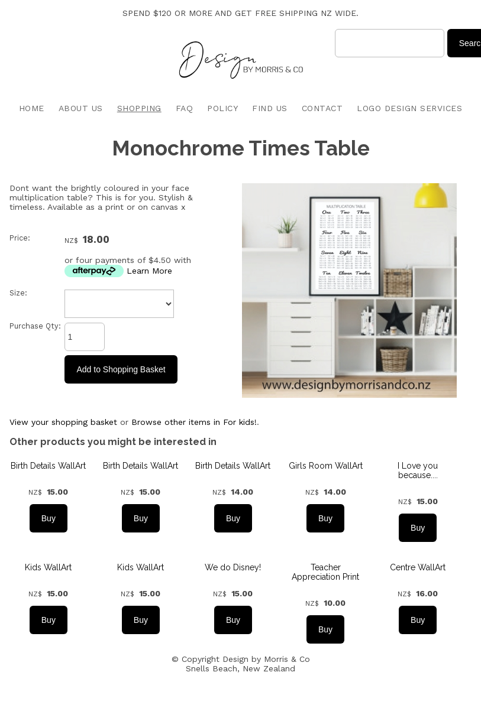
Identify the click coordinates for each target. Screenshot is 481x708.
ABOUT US (81, 108)
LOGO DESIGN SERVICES (409, 108)
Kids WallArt (48, 567)
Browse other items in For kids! (194, 422)
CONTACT (322, 108)
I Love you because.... (418, 470)
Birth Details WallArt (48, 465)
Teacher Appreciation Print (325, 572)
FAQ (184, 108)
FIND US (270, 108)
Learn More (149, 270)
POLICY (222, 108)
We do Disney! (233, 567)
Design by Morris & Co (266, 659)
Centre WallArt (418, 567)
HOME (31, 108)
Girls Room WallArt (326, 465)
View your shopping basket (63, 422)
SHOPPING (139, 108)
